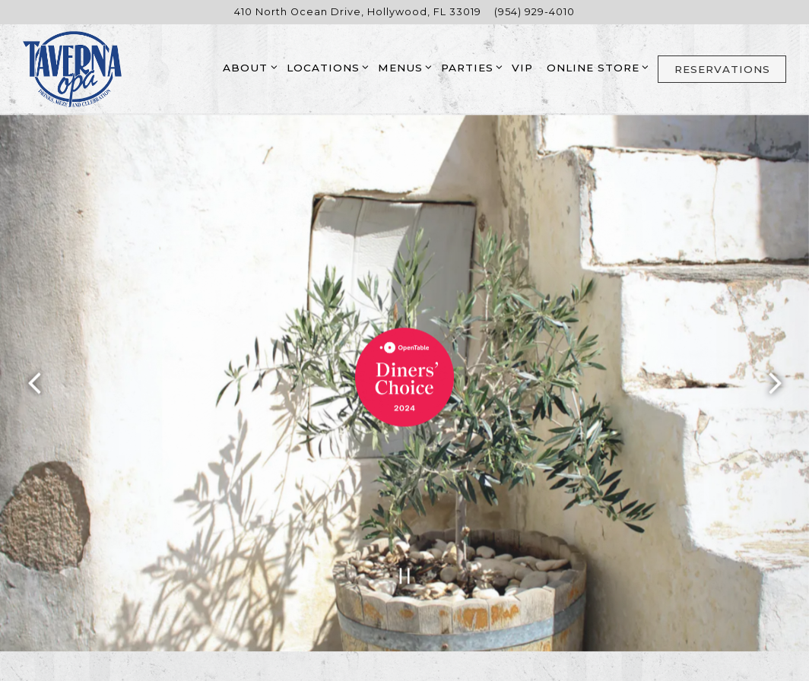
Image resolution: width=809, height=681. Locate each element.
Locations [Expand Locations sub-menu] (325, 66)
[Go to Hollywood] (357, 12)
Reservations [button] (722, 69)
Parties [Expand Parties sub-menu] (469, 66)
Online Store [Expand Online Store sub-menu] (595, 66)
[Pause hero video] (405, 569)
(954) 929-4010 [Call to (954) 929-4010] (534, 11)
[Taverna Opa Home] (72, 68)
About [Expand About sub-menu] (247, 66)
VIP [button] (522, 68)
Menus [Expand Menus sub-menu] (402, 66)
